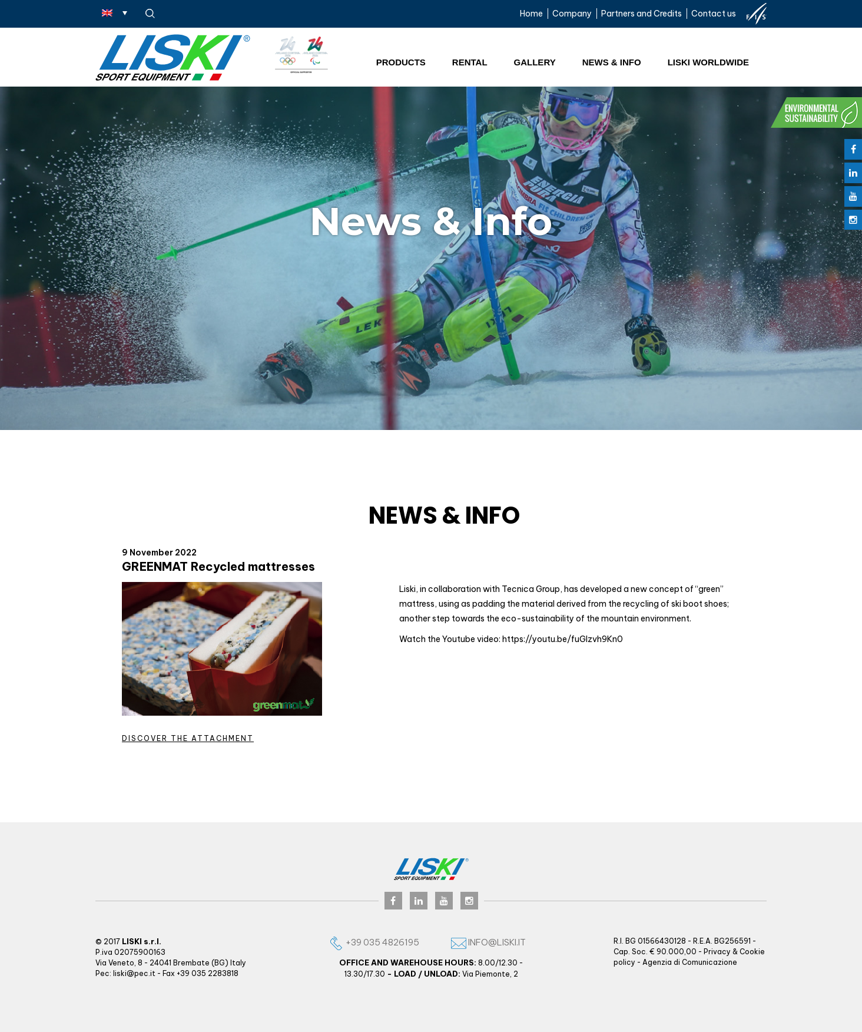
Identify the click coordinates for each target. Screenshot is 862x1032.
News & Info (611, 62)
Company (572, 13)
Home (531, 13)
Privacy (717, 951)
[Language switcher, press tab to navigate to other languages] (114, 12)
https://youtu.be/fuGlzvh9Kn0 (562, 639)
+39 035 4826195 (374, 942)
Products (401, 62)
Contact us (713, 13)
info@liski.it (488, 942)
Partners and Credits (641, 13)
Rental (470, 62)
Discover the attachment (188, 738)
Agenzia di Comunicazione (689, 962)
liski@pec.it (134, 973)
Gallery (535, 62)
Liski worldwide (708, 62)
